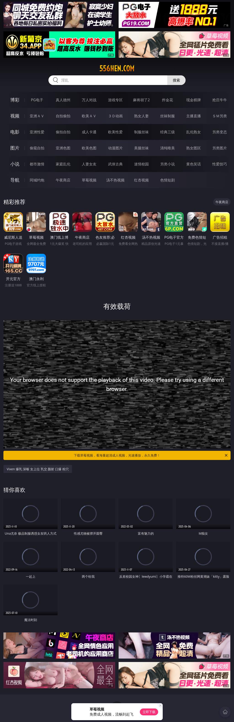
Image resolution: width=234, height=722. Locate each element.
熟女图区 (193, 147)
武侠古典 (115, 164)
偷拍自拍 (63, 131)
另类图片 (219, 147)
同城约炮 (37, 180)
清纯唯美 (167, 147)
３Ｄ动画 (115, 115)
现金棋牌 (193, 99)
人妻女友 (89, 164)
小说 (14, 164)
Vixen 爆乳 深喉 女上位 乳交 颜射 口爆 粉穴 (38, 469)
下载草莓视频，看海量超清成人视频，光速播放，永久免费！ (151, 455)
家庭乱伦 (63, 164)
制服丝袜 (141, 131)
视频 (14, 116)
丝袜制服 (167, 115)
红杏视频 (141, 180)
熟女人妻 (141, 115)
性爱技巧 (219, 164)
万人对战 (89, 99)
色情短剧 (167, 180)
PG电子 (37, 99)
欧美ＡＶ (89, 115)
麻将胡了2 (141, 99)
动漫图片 (115, 147)
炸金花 (167, 99)
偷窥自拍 (37, 147)
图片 (14, 148)
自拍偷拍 (63, 115)
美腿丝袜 (141, 147)
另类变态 (219, 131)
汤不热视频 (115, 180)
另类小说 (167, 164)
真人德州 (63, 99)
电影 (14, 132)
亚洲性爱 (37, 131)
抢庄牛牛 (219, 99)
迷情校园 (141, 164)
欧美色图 (89, 147)
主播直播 (193, 115)
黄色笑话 (193, 164)
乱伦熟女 (193, 131)
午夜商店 (63, 180)
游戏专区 (115, 99)
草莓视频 (89, 180)
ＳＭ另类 (219, 115)
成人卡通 (89, 131)
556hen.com (116, 68)
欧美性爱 (115, 131)
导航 (14, 180)
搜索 (176, 80)
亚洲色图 (63, 147)
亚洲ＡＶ (37, 115)
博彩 (14, 100)
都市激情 (37, 164)
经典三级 (167, 131)
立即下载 (149, 712)
